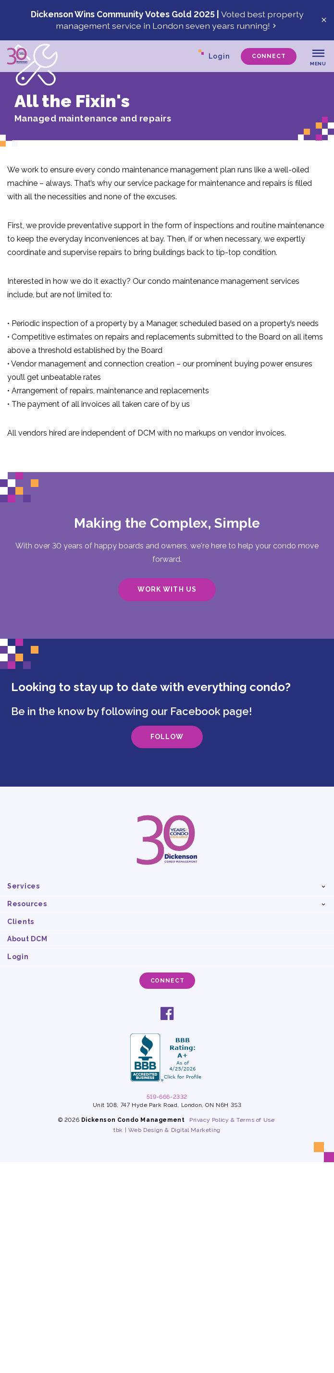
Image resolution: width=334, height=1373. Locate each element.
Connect (269, 56)
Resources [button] (27, 904)
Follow (167, 737)
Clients (20, 921)
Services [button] (23, 886)
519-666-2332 (167, 1097)
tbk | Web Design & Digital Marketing (167, 1130)
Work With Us (166, 589)
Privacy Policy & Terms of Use (231, 1120)
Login (219, 56)
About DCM (27, 939)
